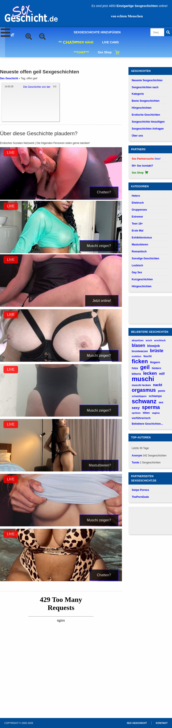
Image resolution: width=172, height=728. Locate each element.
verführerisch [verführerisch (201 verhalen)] (141, 418)
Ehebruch (138, 202)
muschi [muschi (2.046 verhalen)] (143, 378)
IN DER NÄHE (83, 42)
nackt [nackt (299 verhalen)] (157, 385)
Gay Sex (137, 272)
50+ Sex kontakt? (142, 165)
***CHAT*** (81, 52)
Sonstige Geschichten (145, 258)
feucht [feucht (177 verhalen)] (147, 356)
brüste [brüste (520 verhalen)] (156, 350)
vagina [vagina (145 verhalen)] (156, 413)
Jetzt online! (102, 300)
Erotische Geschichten (146, 114)
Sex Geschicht (9, 78)
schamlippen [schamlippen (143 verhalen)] (139, 396)
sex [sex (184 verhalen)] (161, 402)
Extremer (137, 216)
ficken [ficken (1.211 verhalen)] (140, 361)
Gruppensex (139, 209)
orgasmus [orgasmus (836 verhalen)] (144, 390)
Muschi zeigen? (99, 246)
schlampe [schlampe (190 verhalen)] (155, 396)
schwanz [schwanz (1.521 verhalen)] (144, 401)
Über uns (137, 135)
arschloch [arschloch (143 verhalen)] (160, 340)
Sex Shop (105, 52)
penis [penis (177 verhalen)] (161, 390)
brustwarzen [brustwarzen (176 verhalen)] (140, 351)
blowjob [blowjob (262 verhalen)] (153, 346)
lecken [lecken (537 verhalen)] (150, 373)
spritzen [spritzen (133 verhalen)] (136, 413)
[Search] (168, 32)
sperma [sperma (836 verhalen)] (151, 407)
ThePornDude (140, 496)
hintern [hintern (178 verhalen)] (156, 368)
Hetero (136, 195)
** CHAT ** (68, 42)
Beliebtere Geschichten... (147, 423)
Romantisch (139, 251)
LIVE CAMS (110, 42)
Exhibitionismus (142, 237)
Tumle (135, 462)
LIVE (11, 152)
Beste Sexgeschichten (145, 100)
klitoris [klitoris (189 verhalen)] (136, 373)
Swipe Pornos (140, 490)
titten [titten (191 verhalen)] (146, 412)
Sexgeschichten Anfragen (148, 128)
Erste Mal (137, 230)
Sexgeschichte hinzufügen (148, 121)
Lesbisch (137, 265)
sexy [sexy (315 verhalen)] (136, 408)
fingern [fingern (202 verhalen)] (155, 362)
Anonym (137, 455)
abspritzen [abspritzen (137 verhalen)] (137, 340)
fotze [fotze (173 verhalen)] (135, 368)
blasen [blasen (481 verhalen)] (138, 345)
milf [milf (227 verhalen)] (161, 373)
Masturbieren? (100, 465)
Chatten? (104, 192)
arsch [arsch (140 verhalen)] (149, 340)
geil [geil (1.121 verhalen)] (145, 367)
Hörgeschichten (142, 107)
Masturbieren (140, 244)
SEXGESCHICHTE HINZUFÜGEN (97, 32)
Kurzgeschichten (142, 279)
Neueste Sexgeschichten (147, 80)
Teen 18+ (137, 223)
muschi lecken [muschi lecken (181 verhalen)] (141, 385)
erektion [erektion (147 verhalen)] (136, 356)
